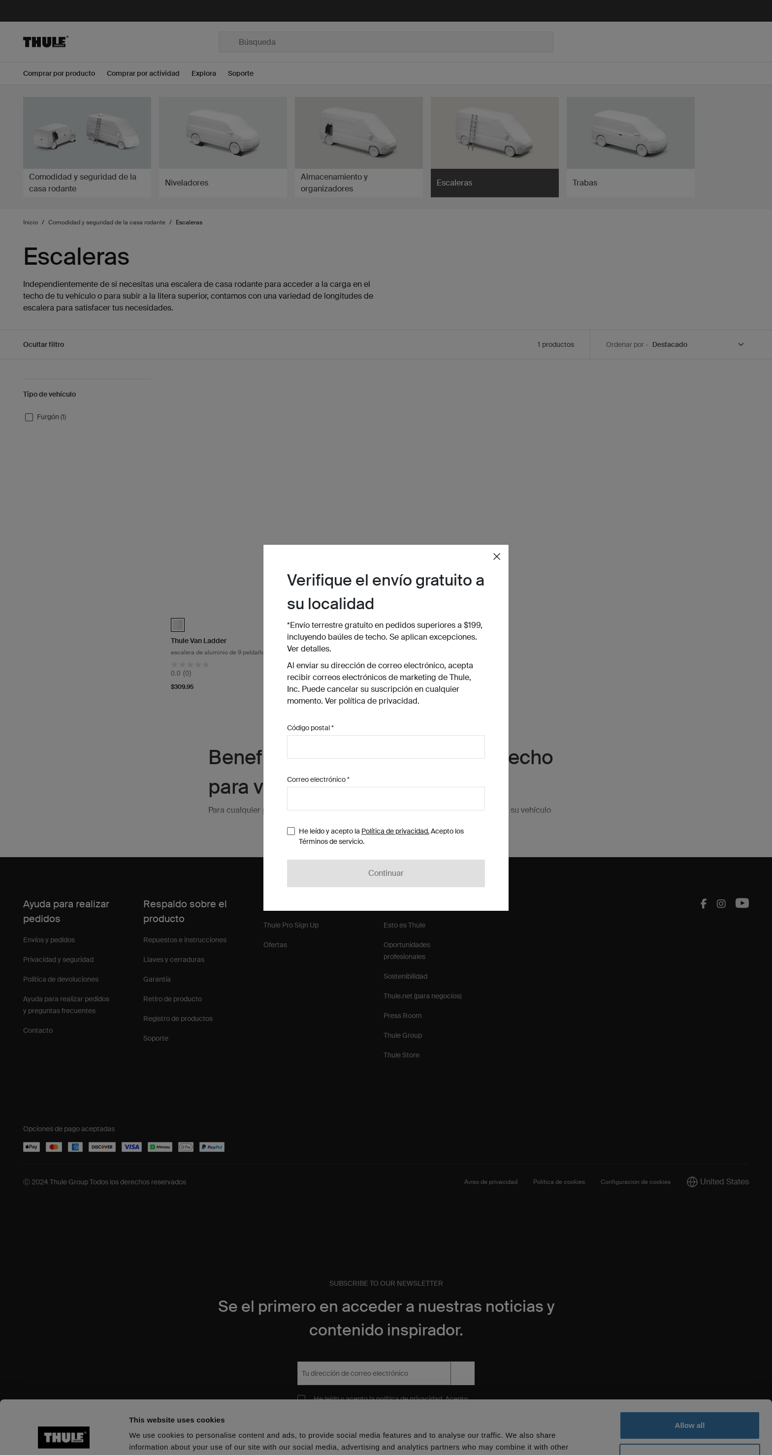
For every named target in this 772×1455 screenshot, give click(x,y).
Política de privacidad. (395, 831)
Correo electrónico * (318, 779)
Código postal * (310, 727)
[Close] (497, 556)
